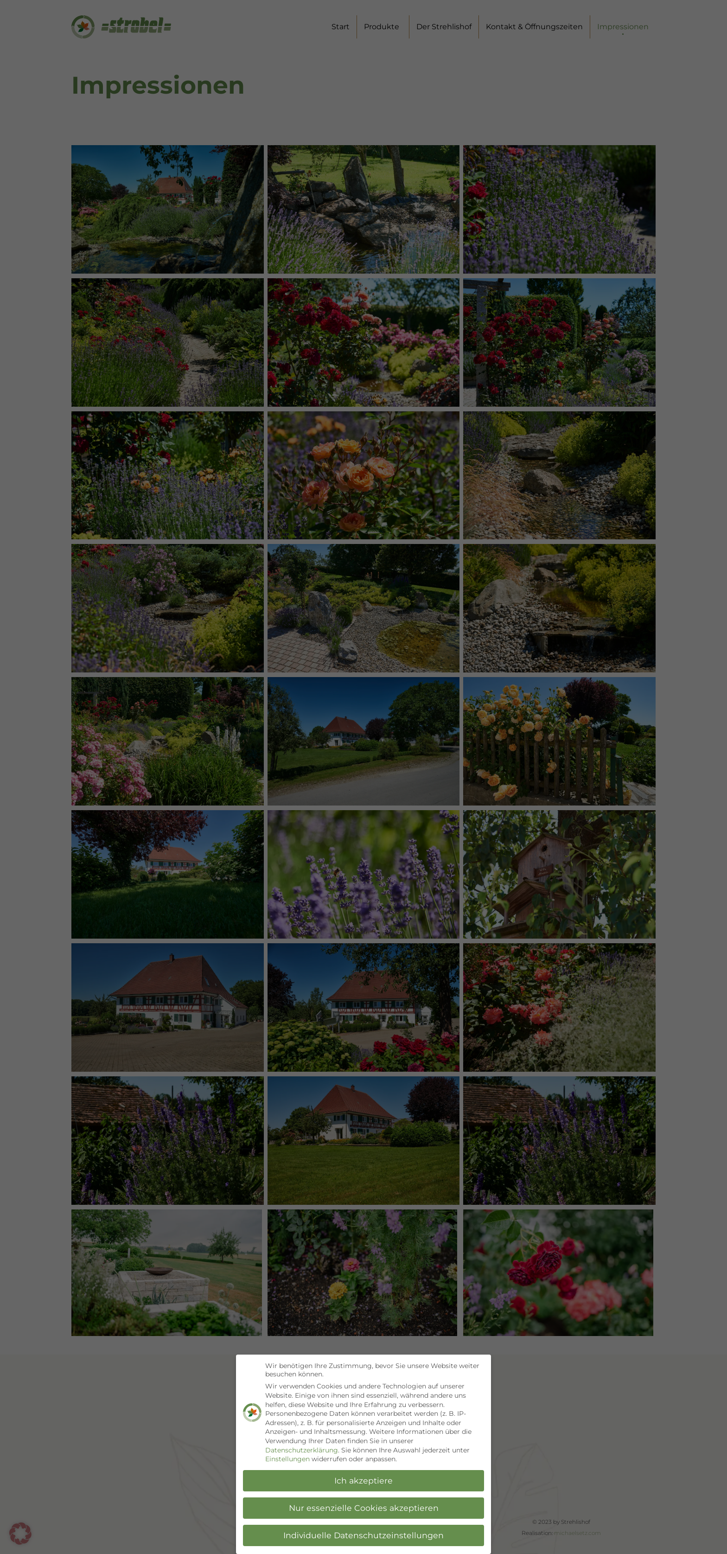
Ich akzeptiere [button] (363, 1480)
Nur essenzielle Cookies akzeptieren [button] (364, 1508)
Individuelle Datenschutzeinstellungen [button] (363, 1535)
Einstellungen (287, 1459)
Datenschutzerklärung (301, 1450)
